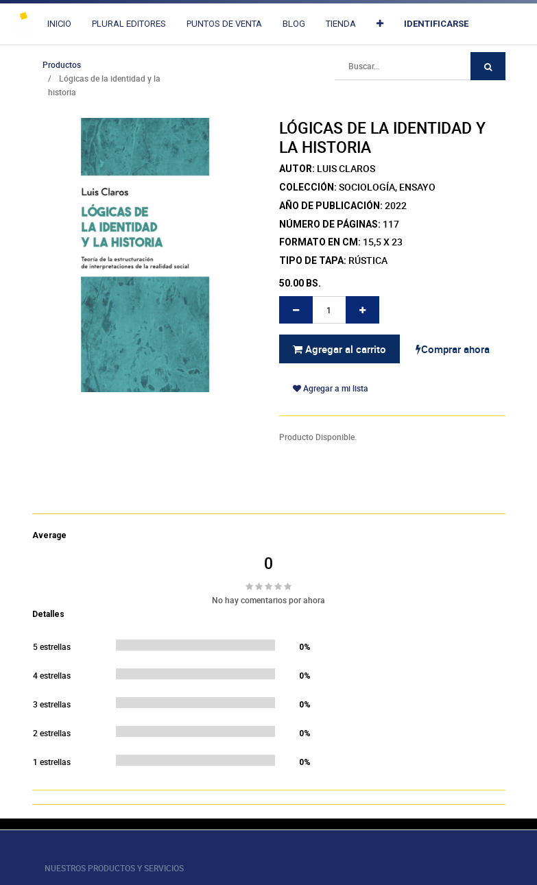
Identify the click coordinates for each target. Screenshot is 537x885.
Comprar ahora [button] (453, 349)
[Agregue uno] (362, 310)
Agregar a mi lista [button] (330, 388)
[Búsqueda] (487, 66)
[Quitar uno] (296, 310)
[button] (380, 24)
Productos (62, 64)
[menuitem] (59, 24)
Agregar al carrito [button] (339, 349)
